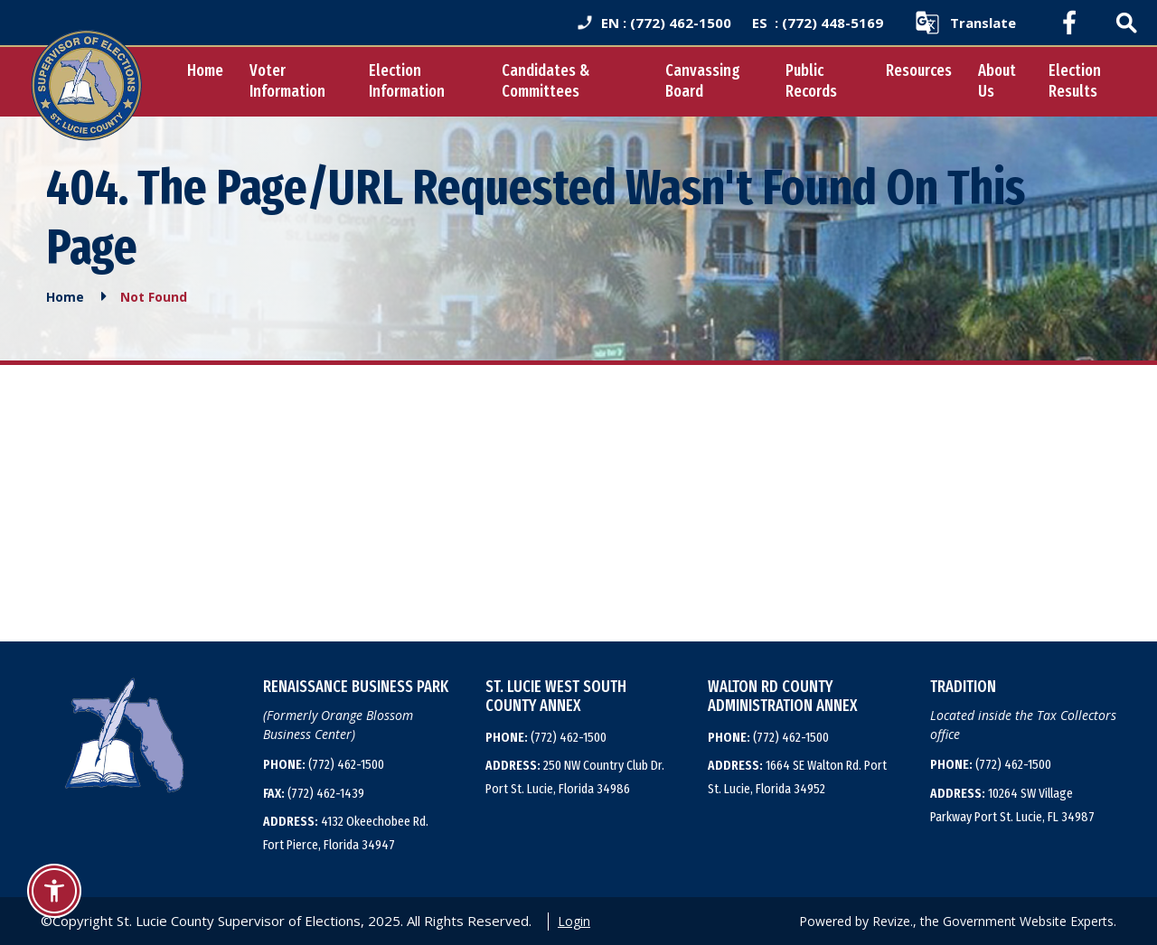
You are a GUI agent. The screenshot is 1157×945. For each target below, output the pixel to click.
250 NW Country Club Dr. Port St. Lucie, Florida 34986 (574, 777)
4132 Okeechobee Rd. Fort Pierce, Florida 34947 (345, 833)
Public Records (811, 81)
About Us (997, 81)
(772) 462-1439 (313, 793)
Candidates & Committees (545, 81)
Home (205, 70)
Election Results (1075, 81)
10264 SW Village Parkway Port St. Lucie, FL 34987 (1012, 805)
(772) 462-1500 (323, 764)
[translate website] (965, 22)
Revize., (894, 921)
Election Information (407, 81)
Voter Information (287, 81)
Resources (919, 70)
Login (574, 921)
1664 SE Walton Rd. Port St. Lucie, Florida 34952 (797, 777)
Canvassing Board (702, 81)
